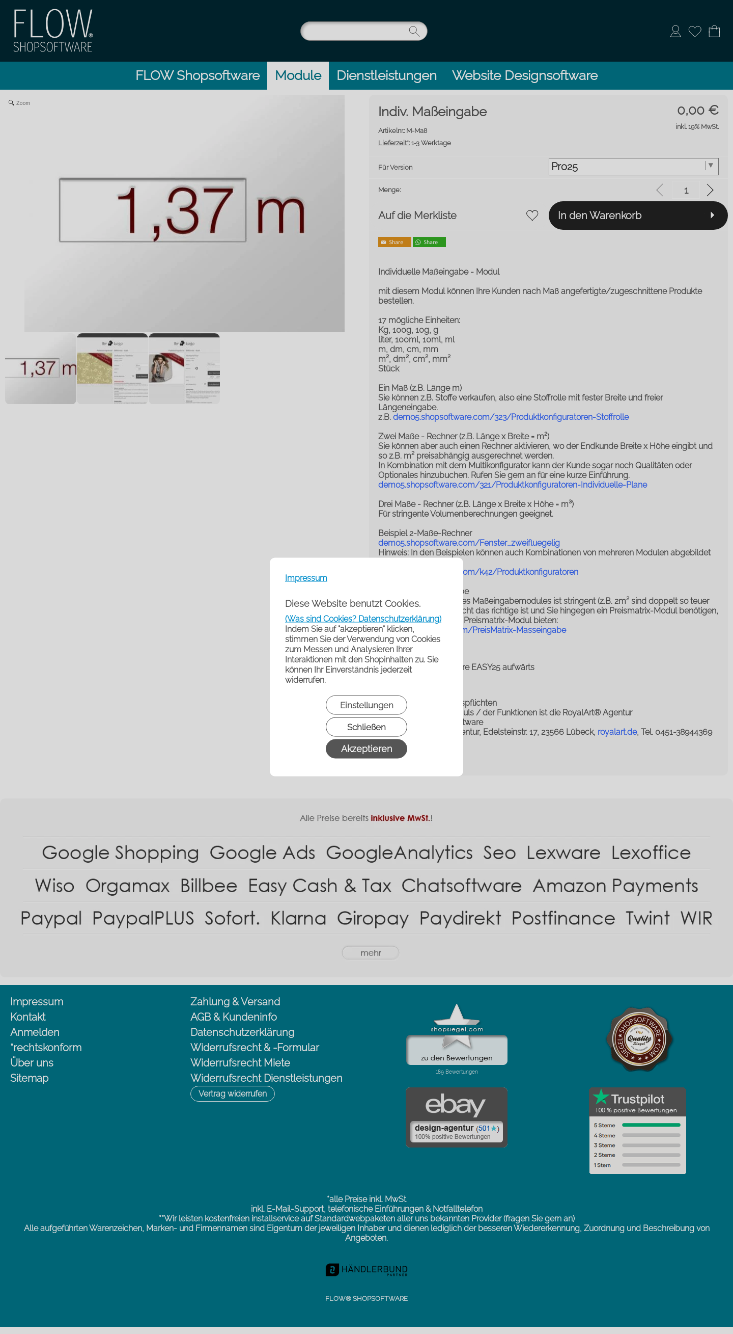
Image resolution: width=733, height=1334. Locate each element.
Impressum (306, 578)
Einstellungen (366, 705)
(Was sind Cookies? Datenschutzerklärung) (363, 619)
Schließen (366, 727)
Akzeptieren (366, 748)
